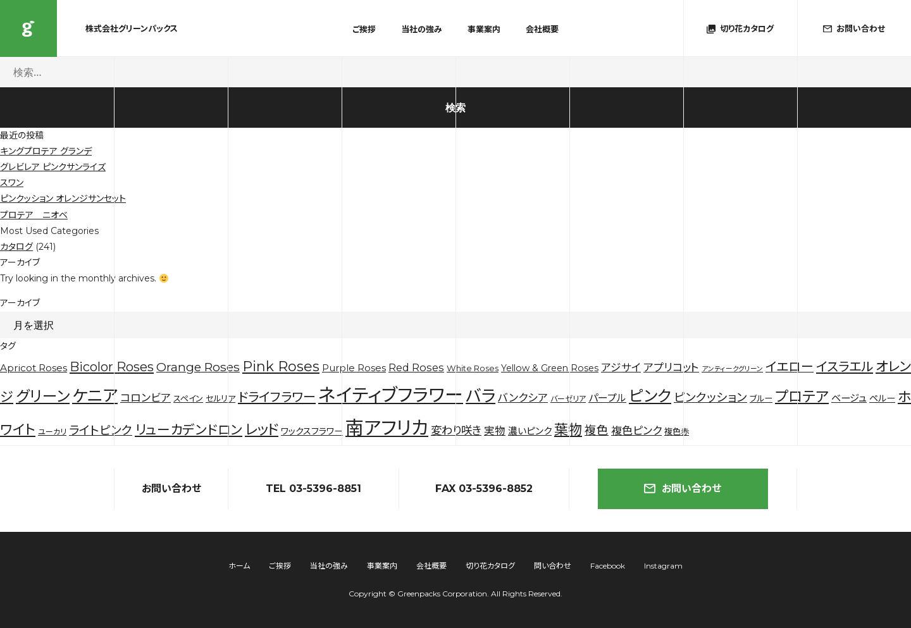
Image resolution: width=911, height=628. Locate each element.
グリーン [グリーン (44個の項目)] (43, 396)
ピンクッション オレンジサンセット (63, 198)
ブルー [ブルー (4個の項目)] (761, 398)
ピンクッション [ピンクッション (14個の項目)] (710, 397)
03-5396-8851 (325, 489)
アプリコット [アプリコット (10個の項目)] (671, 367)
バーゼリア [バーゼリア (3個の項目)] (568, 398)
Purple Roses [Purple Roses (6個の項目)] (354, 368)
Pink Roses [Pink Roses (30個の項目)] (280, 366)
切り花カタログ (490, 565)
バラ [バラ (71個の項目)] (480, 396)
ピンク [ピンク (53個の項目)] (650, 395)
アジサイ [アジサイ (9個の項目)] (621, 367)
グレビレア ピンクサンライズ (53, 167)
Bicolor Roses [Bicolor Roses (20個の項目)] (112, 366)
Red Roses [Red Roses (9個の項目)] (416, 367)
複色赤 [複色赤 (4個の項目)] (676, 431)
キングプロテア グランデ (46, 151)
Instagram (663, 565)
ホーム (239, 565)
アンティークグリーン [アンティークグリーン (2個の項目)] (732, 369)
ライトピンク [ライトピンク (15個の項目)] (100, 430)
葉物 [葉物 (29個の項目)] (568, 429)
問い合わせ (552, 565)
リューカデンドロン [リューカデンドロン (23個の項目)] (188, 430)
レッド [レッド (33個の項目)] (261, 429)
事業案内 (484, 29)
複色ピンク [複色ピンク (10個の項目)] (636, 430)
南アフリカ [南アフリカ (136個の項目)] (386, 428)
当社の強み (421, 29)
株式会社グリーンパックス (28, 28)
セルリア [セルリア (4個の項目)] (220, 398)
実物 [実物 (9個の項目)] (494, 430)
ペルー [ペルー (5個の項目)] (882, 398)
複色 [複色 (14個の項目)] (597, 430)
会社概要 (542, 29)
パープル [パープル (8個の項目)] (607, 398)
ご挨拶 (364, 29)
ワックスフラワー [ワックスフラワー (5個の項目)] (312, 431)
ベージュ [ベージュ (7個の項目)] (849, 398)
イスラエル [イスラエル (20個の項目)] (844, 366)
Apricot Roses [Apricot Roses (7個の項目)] (33, 368)
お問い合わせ (682, 489)
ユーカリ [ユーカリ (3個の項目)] (52, 431)
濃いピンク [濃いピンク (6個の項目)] (530, 431)
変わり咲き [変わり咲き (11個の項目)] (456, 430)
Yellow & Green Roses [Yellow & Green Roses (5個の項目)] (549, 368)
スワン (11, 182)
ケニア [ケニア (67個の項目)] (95, 395)
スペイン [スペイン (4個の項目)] (188, 398)
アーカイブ (20, 303)
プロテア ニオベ (34, 215)
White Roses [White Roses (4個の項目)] (473, 368)
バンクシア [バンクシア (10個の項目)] (523, 397)
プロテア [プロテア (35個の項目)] (802, 396)
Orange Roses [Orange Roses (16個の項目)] (198, 367)
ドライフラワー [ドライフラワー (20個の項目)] (277, 397)
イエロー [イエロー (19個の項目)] (789, 366)
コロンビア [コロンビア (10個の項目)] (145, 397)
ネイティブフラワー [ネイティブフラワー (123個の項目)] (390, 395)
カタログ (16, 246)
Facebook (607, 565)
